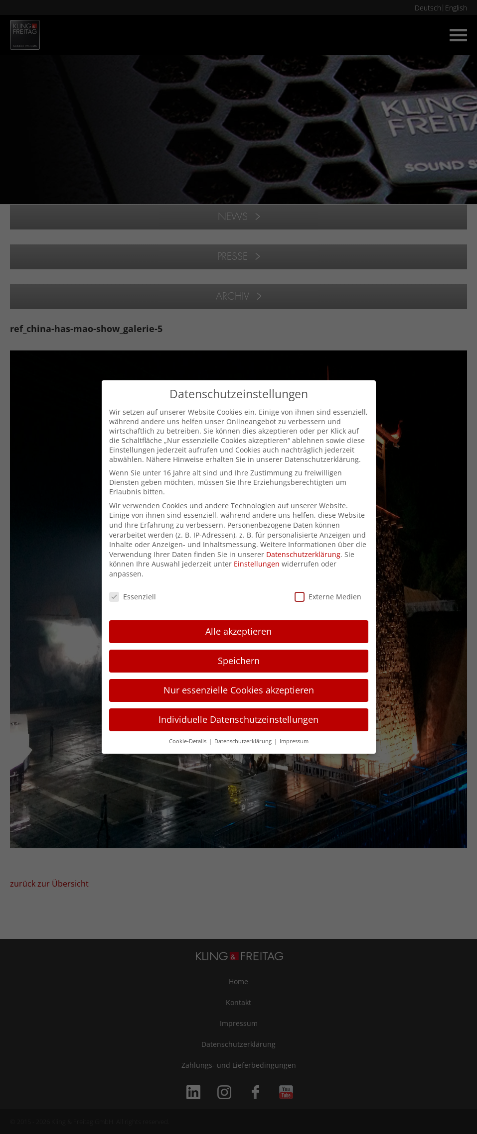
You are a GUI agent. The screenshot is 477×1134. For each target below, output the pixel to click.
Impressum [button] (294, 741)
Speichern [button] (239, 661)
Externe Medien (328, 596)
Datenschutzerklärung (303, 554)
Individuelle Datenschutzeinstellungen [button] (238, 719)
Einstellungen (257, 563)
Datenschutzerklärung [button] (243, 741)
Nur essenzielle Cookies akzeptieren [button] (238, 690)
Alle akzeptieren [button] (238, 631)
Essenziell (132, 596)
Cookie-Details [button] (188, 741)
